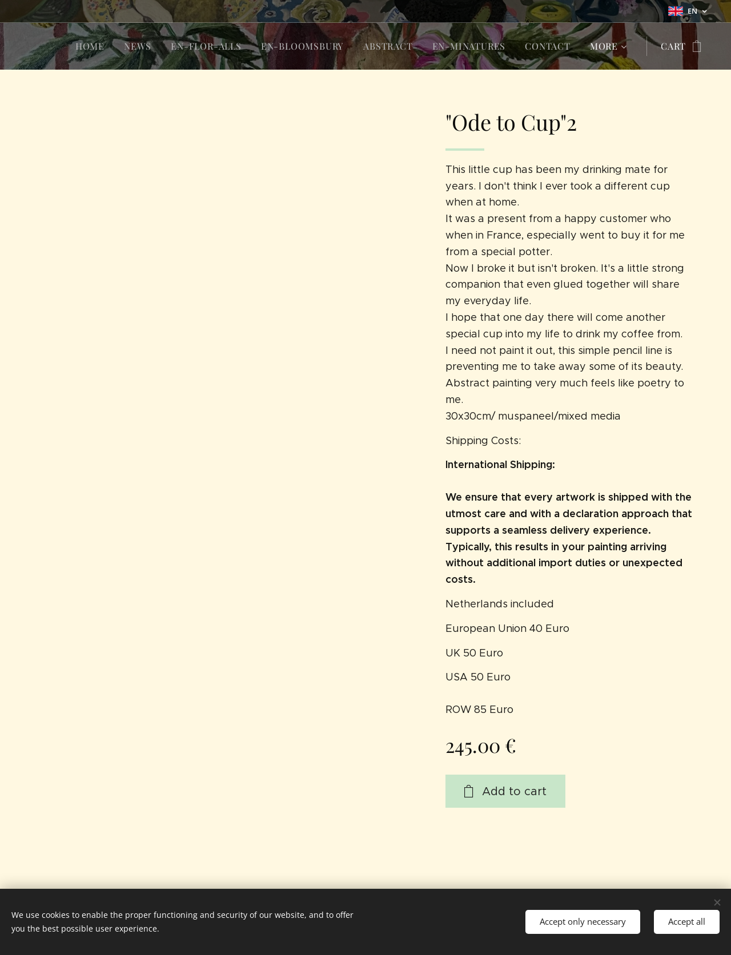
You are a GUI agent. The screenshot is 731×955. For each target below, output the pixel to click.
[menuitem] (90, 46)
